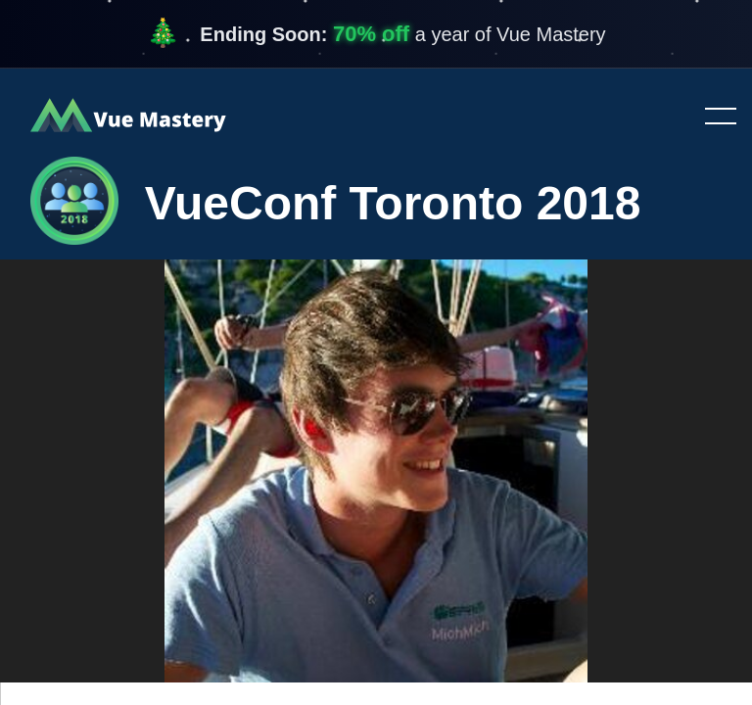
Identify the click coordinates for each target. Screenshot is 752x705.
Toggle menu (713, 117)
